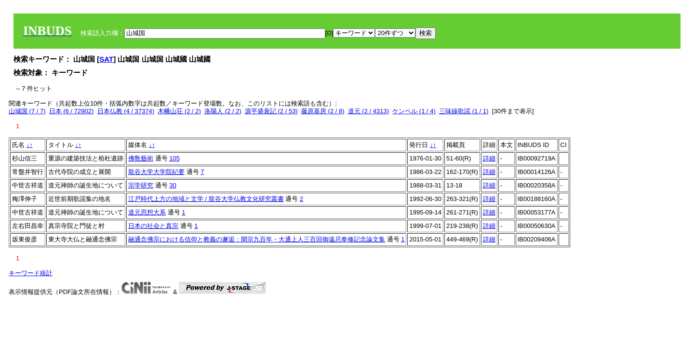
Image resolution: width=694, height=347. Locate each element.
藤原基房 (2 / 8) (323, 111)
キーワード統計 (31, 273)
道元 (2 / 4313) (368, 111)
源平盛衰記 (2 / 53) (271, 111)
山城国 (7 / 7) (27, 111)
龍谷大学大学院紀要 (156, 171)
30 (172, 185)
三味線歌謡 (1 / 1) (464, 111)
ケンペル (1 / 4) (414, 111)
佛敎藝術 (140, 158)
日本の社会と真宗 (153, 225)
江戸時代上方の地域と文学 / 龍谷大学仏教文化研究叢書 (206, 198)
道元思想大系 (147, 212)
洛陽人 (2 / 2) (222, 111)
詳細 (489, 158)
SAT (106, 59)
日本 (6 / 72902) (71, 111)
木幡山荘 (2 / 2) (179, 111)
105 (174, 158)
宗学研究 (140, 185)
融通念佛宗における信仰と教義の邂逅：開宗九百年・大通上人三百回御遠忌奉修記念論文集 (256, 239)
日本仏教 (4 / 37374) (126, 111)
